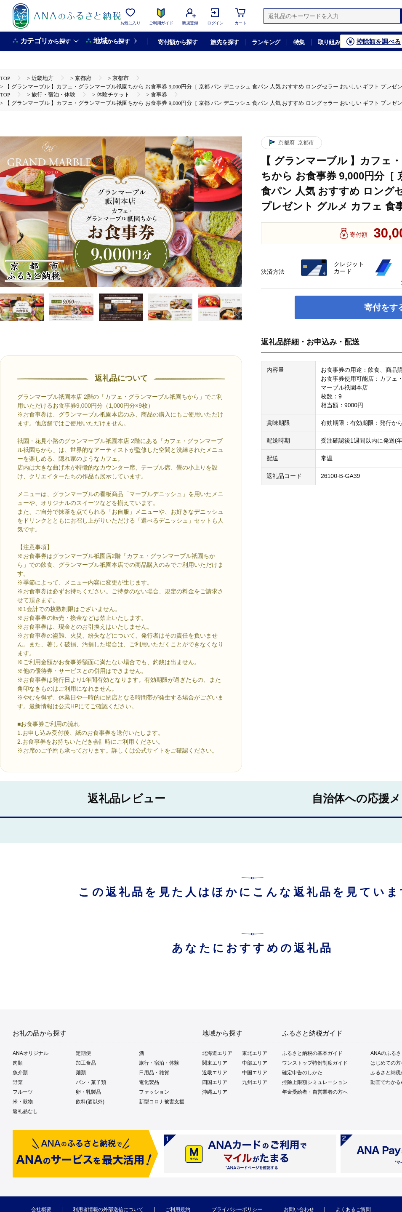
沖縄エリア (214, 1092)
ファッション (154, 1092)
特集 (299, 42)
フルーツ (23, 1092)
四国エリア (214, 1082)
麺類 (81, 1073)
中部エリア (254, 1063)
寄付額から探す (177, 42)
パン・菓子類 (91, 1082)
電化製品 (149, 1082)
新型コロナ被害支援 (161, 1102)
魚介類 (20, 1073)
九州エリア (254, 1082)
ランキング (266, 42)
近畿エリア (214, 1073)
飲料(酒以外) (90, 1102)
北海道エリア (217, 1053)
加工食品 (86, 1063)
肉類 (18, 1063)
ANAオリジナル (30, 1053)
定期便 (83, 1053)
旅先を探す (224, 42)
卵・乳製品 (88, 1092)
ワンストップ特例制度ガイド (315, 1063)
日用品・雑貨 (154, 1073)
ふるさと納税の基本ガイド (312, 1053)
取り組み (329, 42)
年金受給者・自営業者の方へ (315, 1092)
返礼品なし (25, 1111)
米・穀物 (23, 1102)
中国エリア (254, 1073)
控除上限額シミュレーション (315, 1082)
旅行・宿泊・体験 (159, 1063)
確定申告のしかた (302, 1073)
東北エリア (254, 1053)
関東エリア (214, 1063)
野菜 (18, 1082)
